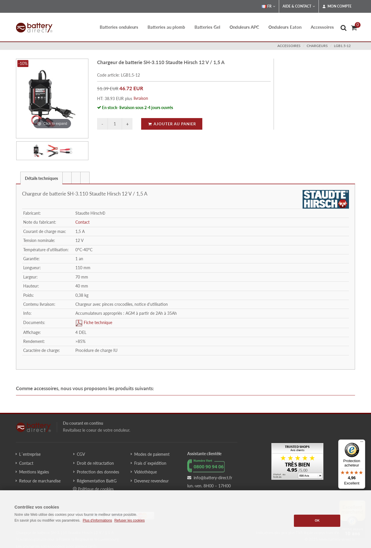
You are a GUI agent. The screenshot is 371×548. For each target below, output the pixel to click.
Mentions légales (34, 471)
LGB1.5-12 (342, 46)
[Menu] (361, 443)
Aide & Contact (299, 6)
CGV (81, 454)
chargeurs (317, 46)
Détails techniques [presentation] (41, 178)
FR (268, 6)
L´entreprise (30, 454)
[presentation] (67, 178)
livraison (141, 98)
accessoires (289, 46)
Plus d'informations (97, 520)
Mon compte (337, 6)
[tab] (41, 178)
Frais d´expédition (150, 463)
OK (317, 520)
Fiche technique (97, 322)
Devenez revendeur (151, 480)
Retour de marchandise (40, 480)
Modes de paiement (152, 454)
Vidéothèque (145, 471)
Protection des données (98, 471)
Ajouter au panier (172, 124)
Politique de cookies (93, 489)
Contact (82, 222)
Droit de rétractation (95, 463)
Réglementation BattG (97, 480)
